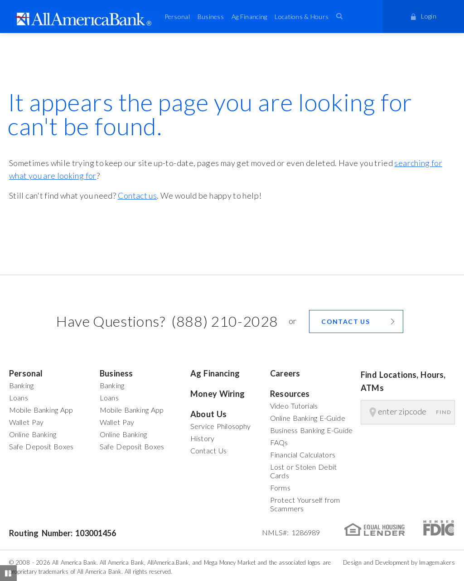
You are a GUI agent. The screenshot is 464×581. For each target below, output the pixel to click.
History (202, 438)
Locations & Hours (302, 16)
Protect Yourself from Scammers (305, 504)
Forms (280, 487)
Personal (177, 16)
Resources (290, 394)
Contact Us (208, 450)
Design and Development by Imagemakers (399, 562)
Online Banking (32, 434)
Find (443, 412)
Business (211, 16)
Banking (21, 385)
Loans (18, 397)
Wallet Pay (26, 422)
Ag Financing (249, 16)
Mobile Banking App (41, 409)
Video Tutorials (294, 405)
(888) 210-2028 (224, 321)
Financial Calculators (302, 454)
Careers (285, 373)
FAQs (279, 442)
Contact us (137, 195)
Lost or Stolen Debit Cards (303, 471)
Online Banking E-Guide (307, 418)
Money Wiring (217, 394)
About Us (208, 414)
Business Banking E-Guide (311, 430)
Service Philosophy (220, 426)
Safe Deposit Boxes (41, 446)
